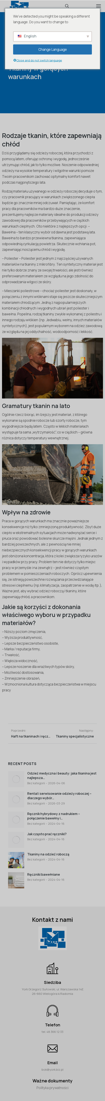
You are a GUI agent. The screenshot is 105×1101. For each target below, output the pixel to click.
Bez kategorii (36, 783)
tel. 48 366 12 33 (52, 1032)
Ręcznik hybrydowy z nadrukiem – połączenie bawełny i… (53, 816)
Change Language (52, 49)
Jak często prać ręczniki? (47, 834)
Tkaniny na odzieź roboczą (48, 854)
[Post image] (16, 779)
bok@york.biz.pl (52, 1069)
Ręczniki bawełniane (43, 874)
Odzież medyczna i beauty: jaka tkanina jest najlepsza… (62, 775)
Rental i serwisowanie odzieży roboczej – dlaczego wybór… (59, 795)
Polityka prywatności (52, 1087)
